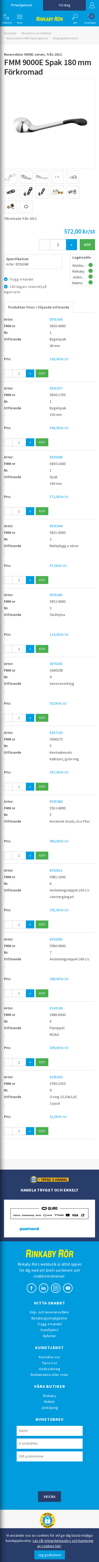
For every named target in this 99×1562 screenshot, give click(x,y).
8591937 (56, 388)
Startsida (10, 33)
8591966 (56, 801)
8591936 (56, 319)
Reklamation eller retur (49, 1374)
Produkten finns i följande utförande (38, 307)
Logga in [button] (92, 5)
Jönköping (49, 1407)
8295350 (56, 1077)
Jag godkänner (50, 1554)
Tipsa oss (49, 1362)
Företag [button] (64, 5)
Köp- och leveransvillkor (49, 1312)
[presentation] (57, 1475)
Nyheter (49, 1335)
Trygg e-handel (49, 1324)
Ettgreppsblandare (65, 38)
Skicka (50, 1496)
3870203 (56, 663)
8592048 (56, 457)
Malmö (49, 1401)
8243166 (56, 1008)
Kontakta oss (49, 1357)
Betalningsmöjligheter (49, 1318)
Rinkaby (49, 1395)
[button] (6, 18)
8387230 (56, 732)
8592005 (56, 939)
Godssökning (49, 1368)
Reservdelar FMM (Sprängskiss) (27, 38)
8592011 (56, 870)
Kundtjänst (49, 1329)
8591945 (56, 594)
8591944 (56, 526)
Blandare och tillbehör (36, 33)
